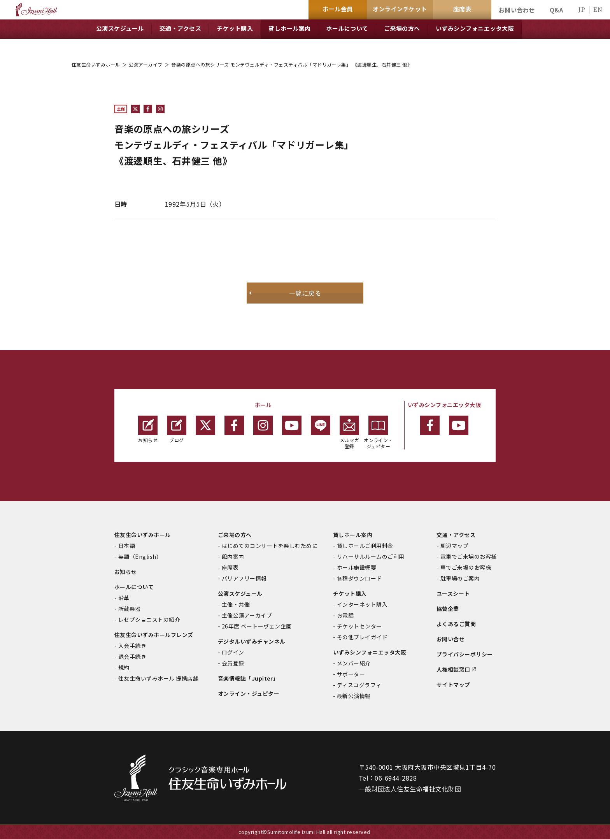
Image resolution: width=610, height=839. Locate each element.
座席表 (230, 567)
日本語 (126, 545)
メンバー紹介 (354, 663)
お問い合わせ (517, 10)
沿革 (124, 598)
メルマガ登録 (349, 432)
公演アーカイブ (145, 64)
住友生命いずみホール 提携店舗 (158, 678)
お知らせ (148, 429)
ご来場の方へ (235, 535)
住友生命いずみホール (96, 64)
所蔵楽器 (129, 609)
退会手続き (132, 656)
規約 (124, 667)
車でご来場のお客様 (465, 567)
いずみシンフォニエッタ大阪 (369, 652)
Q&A (556, 10)
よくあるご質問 (456, 624)
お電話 (345, 615)
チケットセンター (359, 626)
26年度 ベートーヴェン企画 (257, 626)
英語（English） (140, 556)
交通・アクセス (455, 535)
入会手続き (132, 645)
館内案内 (233, 556)
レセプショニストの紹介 (149, 619)
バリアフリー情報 (244, 578)
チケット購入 (350, 593)
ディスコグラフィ (359, 685)
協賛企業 (447, 609)
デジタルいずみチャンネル (252, 641)
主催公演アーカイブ (247, 615)
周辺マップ (454, 545)
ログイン (233, 652)
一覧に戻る (305, 293)
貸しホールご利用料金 (365, 545)
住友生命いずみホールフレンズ (153, 635)
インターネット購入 (362, 604)
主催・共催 (236, 604)
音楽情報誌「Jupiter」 (248, 678)
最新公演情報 (354, 696)
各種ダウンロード (359, 578)
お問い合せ (450, 639)
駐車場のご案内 (460, 578)
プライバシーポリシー (464, 654)
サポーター (351, 674)
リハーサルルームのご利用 (371, 556)
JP (581, 9)
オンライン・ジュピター (378, 432)
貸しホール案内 (352, 535)
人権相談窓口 (453, 669)
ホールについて (134, 587)
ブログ (176, 429)
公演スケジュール (240, 593)
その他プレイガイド (362, 637)
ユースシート (453, 593)
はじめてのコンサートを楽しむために (269, 545)
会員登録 (233, 663)
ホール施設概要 (356, 567)
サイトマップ (453, 684)
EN (597, 9)
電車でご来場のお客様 (468, 556)
